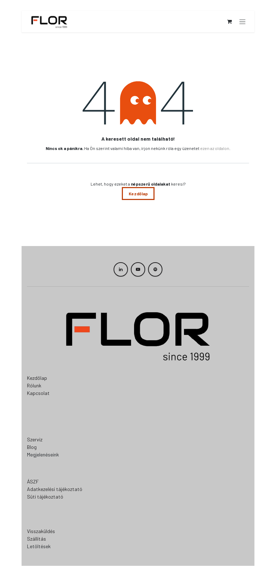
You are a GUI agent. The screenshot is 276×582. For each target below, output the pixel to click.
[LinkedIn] (121, 269)
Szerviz (34, 439)
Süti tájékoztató (45, 497)
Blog (32, 447)
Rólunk (34, 385)
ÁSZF (33, 481)
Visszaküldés (41, 531)
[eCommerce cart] (229, 21)
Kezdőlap (138, 193)
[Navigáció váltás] (242, 22)
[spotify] (155, 269)
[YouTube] (138, 269)
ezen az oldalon (214, 148)
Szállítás (36, 539)
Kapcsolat (38, 393)
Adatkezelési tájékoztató (54, 489)
